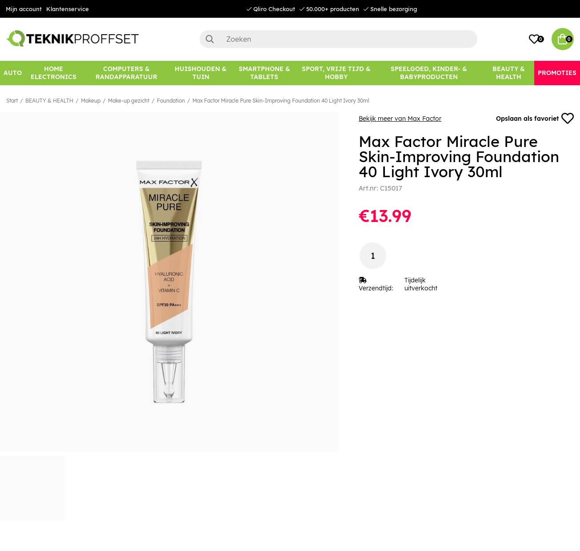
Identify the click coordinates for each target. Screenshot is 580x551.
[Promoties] (557, 73)
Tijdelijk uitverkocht (420, 284)
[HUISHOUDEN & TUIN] (201, 73)
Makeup (90, 100)
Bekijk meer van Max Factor (400, 119)
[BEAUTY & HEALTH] (508, 73)
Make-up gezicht (128, 100)
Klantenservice (67, 8)
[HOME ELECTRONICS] (53, 73)
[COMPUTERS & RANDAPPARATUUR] (126, 73)
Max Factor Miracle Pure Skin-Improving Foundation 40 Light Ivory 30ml (280, 100)
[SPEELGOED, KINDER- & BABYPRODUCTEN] (429, 73)
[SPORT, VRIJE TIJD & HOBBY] (336, 73)
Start (12, 100)
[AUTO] (12, 73)
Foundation (171, 100)
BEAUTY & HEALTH (49, 100)
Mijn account (24, 8)
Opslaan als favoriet (535, 118)
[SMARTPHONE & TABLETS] (264, 73)
